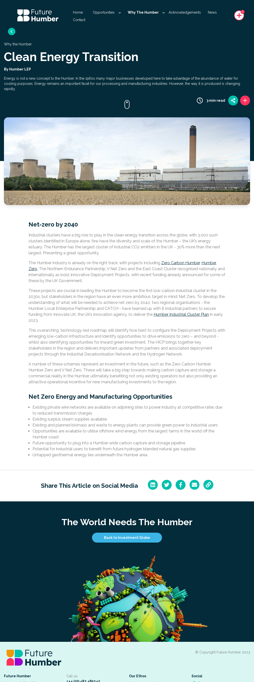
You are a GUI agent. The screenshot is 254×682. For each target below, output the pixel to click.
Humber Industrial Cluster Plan (181, 314)
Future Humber (17, 676)
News (212, 12)
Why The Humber (146, 12)
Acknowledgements (185, 12)
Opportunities (107, 12)
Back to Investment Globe (127, 538)
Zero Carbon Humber (180, 262)
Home (78, 12)
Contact (79, 20)
